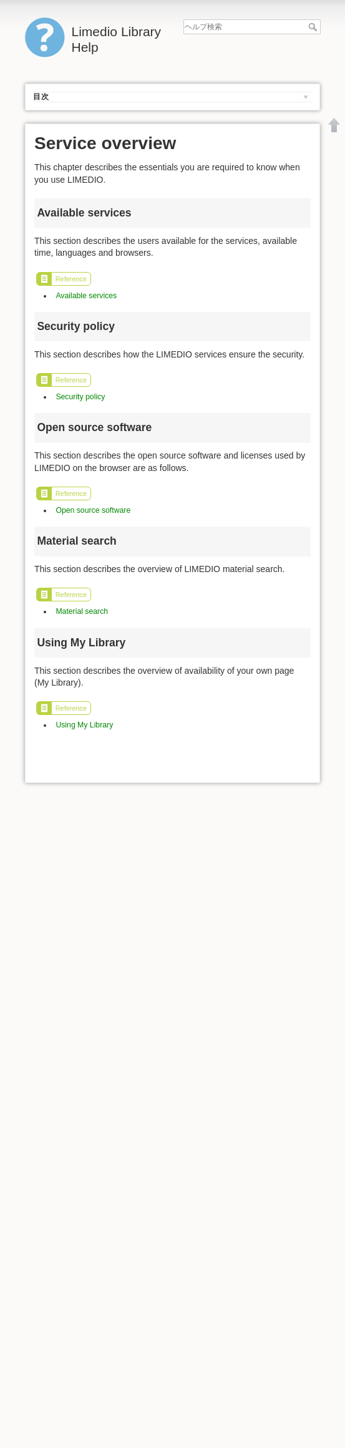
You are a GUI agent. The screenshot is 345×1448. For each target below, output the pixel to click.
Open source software (93, 510)
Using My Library (84, 725)
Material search (82, 611)
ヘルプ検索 (314, 26)
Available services (86, 295)
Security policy (80, 396)
